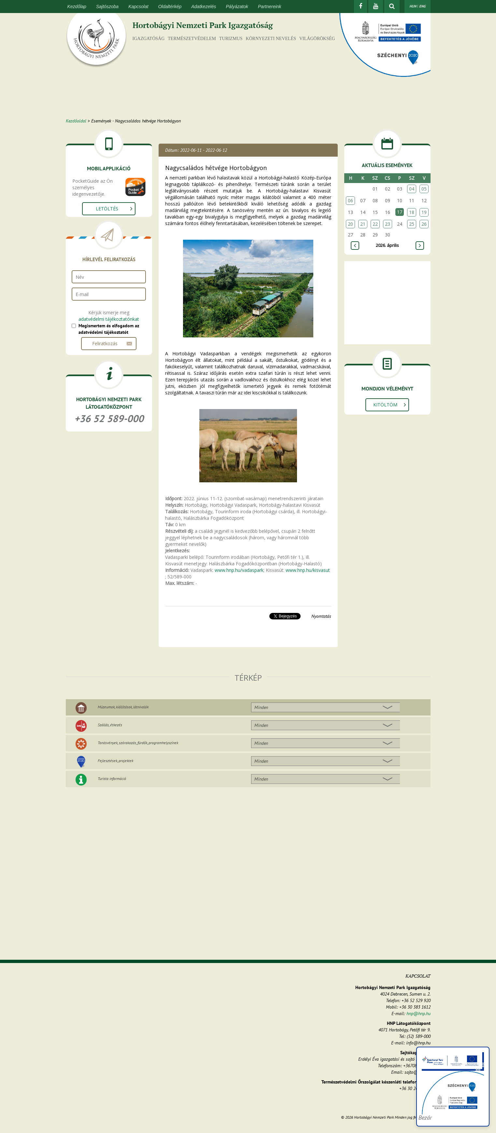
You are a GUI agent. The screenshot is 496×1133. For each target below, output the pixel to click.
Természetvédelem (192, 38)
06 (350, 200)
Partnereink (269, 6)
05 (424, 189)
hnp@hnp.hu (418, 1013)
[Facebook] (360, 6)
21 (362, 224)
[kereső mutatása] (392, 6)
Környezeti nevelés (271, 38)
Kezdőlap (76, 6)
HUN (412, 6)
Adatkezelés (203, 6)
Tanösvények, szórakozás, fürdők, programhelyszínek (138, 742)
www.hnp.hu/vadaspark (239, 570)
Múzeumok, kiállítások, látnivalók (123, 706)
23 (387, 224)
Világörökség (317, 38)
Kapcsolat (138, 6)
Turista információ (112, 778)
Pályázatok (237, 6)
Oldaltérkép (170, 6)
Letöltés (107, 208)
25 (411, 224)
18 (411, 212)
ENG (422, 6)
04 (411, 189)
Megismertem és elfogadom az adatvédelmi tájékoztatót (108, 329)
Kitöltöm (385, 405)
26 (424, 224)
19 (424, 212)
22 (375, 224)
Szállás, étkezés (110, 724)
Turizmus (231, 38)
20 (350, 224)
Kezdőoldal (76, 121)
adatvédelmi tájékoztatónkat (108, 319)
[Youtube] (375, 6)
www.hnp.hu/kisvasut (308, 570)
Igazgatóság (149, 38)
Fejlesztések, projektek (115, 760)
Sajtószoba (107, 6)
